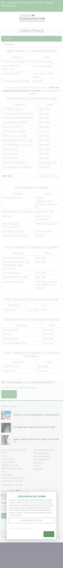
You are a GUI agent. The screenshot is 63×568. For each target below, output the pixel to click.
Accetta (49, 534)
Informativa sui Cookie (31, 520)
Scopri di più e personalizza (21, 528)
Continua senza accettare (19, 493)
